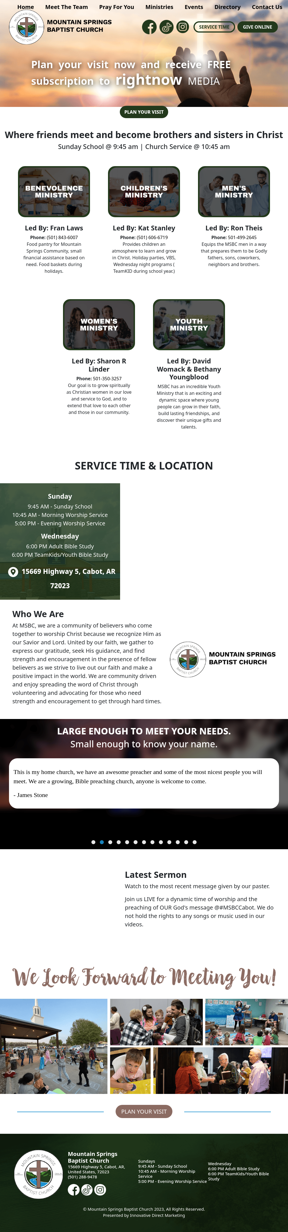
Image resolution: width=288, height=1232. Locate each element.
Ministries (159, 7)
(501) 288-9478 (82, 1177)
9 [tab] (161, 843)
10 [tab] (169, 843)
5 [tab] (127, 843)
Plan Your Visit (144, 112)
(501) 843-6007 (62, 237)
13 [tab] (194, 843)
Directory (228, 7)
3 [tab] (110, 843)
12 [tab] (186, 843)
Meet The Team (66, 7)
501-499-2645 (242, 237)
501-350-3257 (107, 378)
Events (193, 7)
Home (25, 7)
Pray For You (116, 7)
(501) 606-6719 (152, 237)
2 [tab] (102, 843)
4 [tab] (119, 843)
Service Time (214, 27)
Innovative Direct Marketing (157, 1215)
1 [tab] (93, 843)
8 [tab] (152, 843)
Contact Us (267, 7)
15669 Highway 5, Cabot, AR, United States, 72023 (96, 1169)
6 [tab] (135, 843)
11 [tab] (178, 843)
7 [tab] (144, 843)
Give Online (257, 27)
